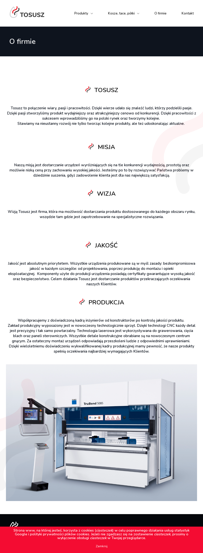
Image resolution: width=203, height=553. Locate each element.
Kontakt (188, 13)
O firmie (160, 13)
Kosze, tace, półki (121, 13)
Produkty (81, 13)
